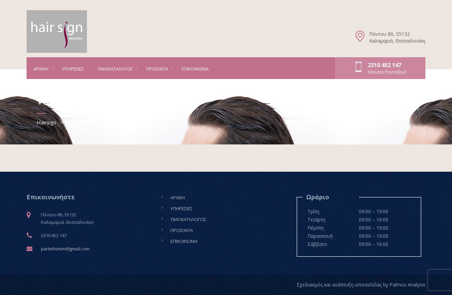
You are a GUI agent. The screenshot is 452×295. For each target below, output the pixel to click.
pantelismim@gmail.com (65, 249)
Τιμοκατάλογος (115, 69)
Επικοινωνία (195, 69)
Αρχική (40, 69)
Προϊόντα (157, 69)
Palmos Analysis (407, 284)
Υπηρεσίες (73, 69)
